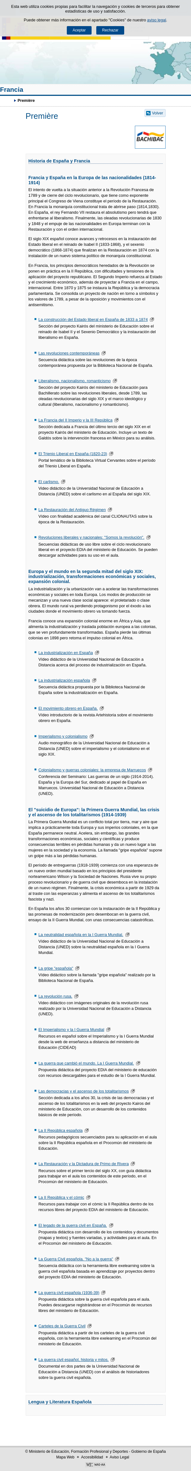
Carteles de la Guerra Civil (61, 1326)
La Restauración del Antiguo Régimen (72, 509)
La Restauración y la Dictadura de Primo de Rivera (83, 1163)
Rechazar (110, 30)
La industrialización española (64, 680)
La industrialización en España (65, 652)
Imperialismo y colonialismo (62, 736)
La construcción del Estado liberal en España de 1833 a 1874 (93, 319)
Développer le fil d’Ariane (8, 100)
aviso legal (156, 20)
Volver (157, 113)
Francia (11, 89)
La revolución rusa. (55, 996)
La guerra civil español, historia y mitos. (73, 1359)
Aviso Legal (119, 1457)
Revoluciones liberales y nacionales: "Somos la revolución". (91, 537)
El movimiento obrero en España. (68, 708)
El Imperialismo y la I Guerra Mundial (71, 1029)
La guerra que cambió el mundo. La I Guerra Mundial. (86, 1063)
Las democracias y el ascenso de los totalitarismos (83, 1091)
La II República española (60, 1130)
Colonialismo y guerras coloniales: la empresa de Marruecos (92, 770)
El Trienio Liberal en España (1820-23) (72, 453)
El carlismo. (48, 481)
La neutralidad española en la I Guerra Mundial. (80, 934)
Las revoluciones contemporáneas (68, 353)
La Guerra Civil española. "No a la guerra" (75, 1259)
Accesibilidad (92, 1457)
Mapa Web (65, 1457)
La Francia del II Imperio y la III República (75, 420)
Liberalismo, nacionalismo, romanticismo (74, 380)
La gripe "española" (55, 968)
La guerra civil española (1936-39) (68, 1292)
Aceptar (79, 30)
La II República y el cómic (61, 1197)
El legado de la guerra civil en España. (72, 1225)
